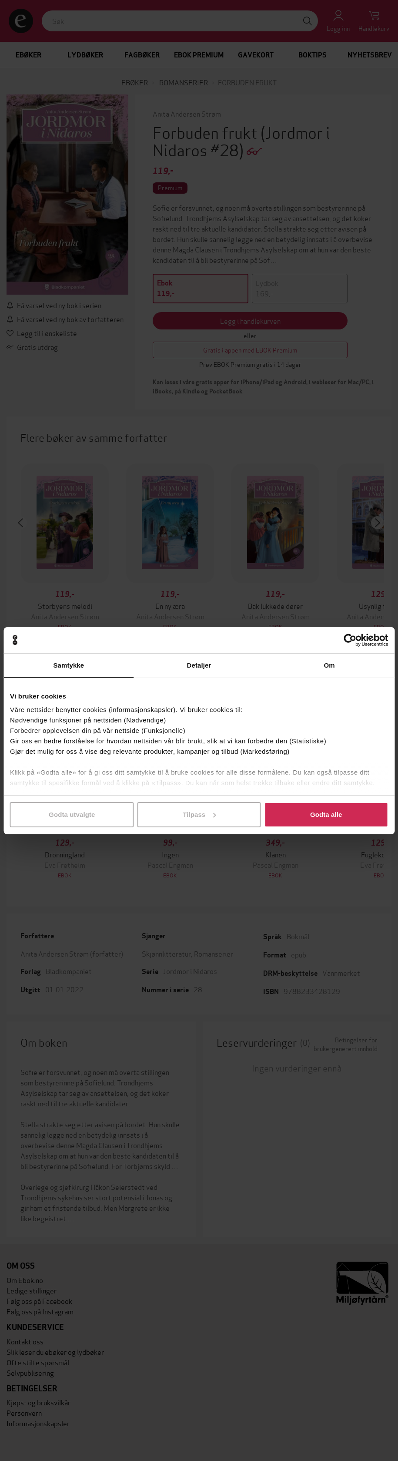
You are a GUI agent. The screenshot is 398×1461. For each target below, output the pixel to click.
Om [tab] (329, 665)
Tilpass (199, 814)
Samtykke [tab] (68, 665)
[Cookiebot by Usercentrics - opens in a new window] (350, 640)
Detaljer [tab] (199, 665)
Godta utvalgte (72, 814)
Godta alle (326, 814)
